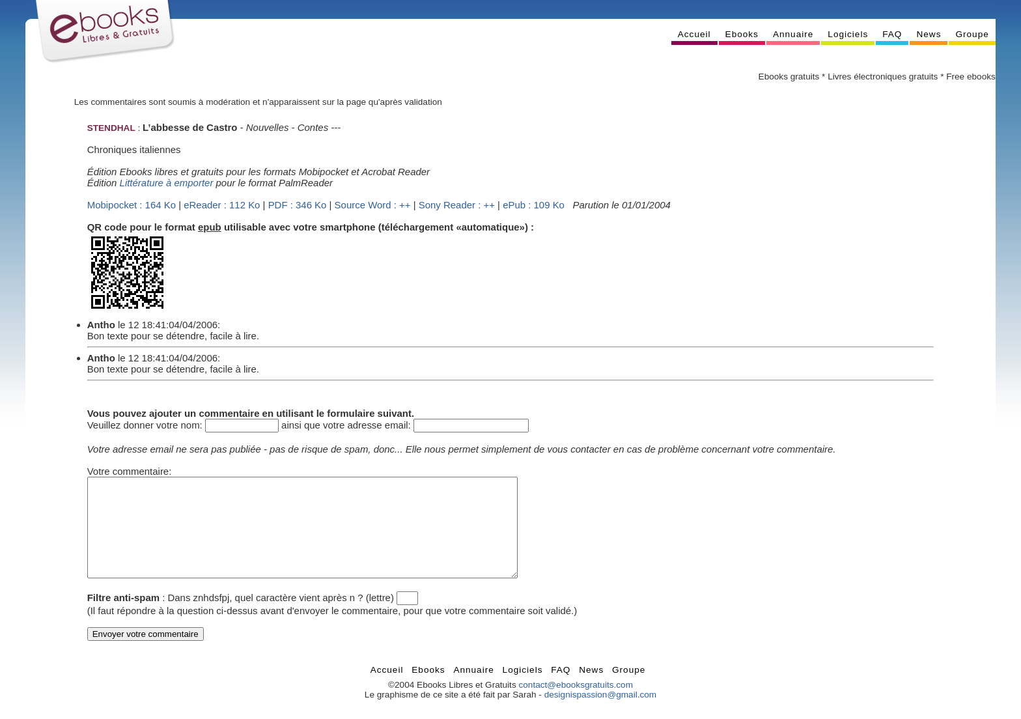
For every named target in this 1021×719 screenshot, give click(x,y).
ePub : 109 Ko (534, 204)
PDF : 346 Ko (297, 204)
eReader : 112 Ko (222, 204)
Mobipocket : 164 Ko (131, 204)
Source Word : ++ (373, 204)
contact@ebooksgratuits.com (575, 704)
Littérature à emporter (167, 182)
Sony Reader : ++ (457, 204)
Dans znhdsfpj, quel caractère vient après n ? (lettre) (281, 617)
